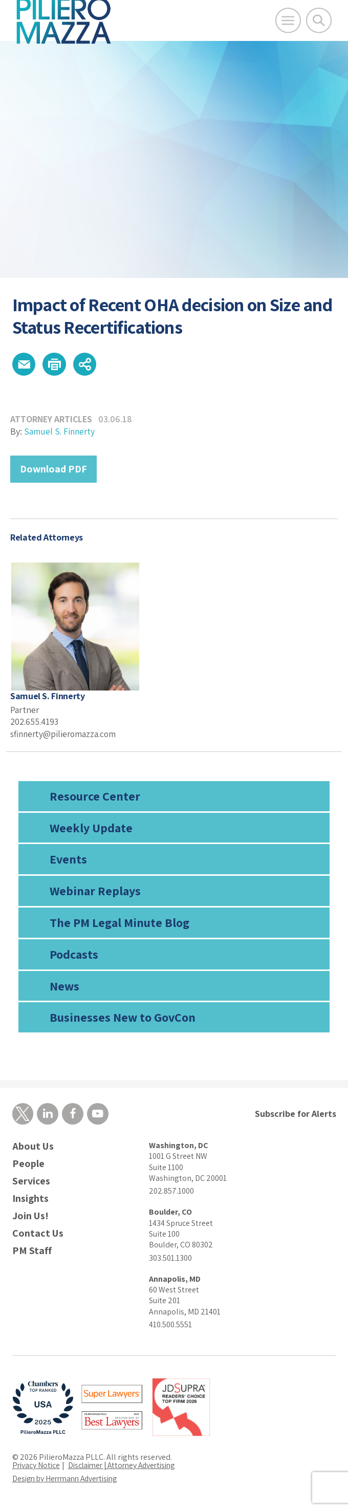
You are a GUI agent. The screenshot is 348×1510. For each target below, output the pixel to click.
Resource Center (95, 797)
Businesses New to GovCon (122, 1018)
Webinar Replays (95, 891)
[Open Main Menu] (288, 20)
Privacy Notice (36, 1466)
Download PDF (53, 470)
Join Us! (30, 1217)
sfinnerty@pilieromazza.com (65, 735)
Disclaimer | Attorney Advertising (127, 1466)
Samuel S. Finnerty (60, 433)
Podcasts (74, 955)
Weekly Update (91, 829)
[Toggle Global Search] (319, 20)
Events (68, 860)
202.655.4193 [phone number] (35, 723)
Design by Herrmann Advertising (68, 1480)
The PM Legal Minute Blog (119, 923)
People (28, 1165)
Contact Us (37, 1234)
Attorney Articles (52, 420)
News (64, 987)
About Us (33, 1147)
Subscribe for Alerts (295, 1115)
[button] (24, 365)
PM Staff (32, 1252)
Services (31, 1182)
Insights (30, 1200)
